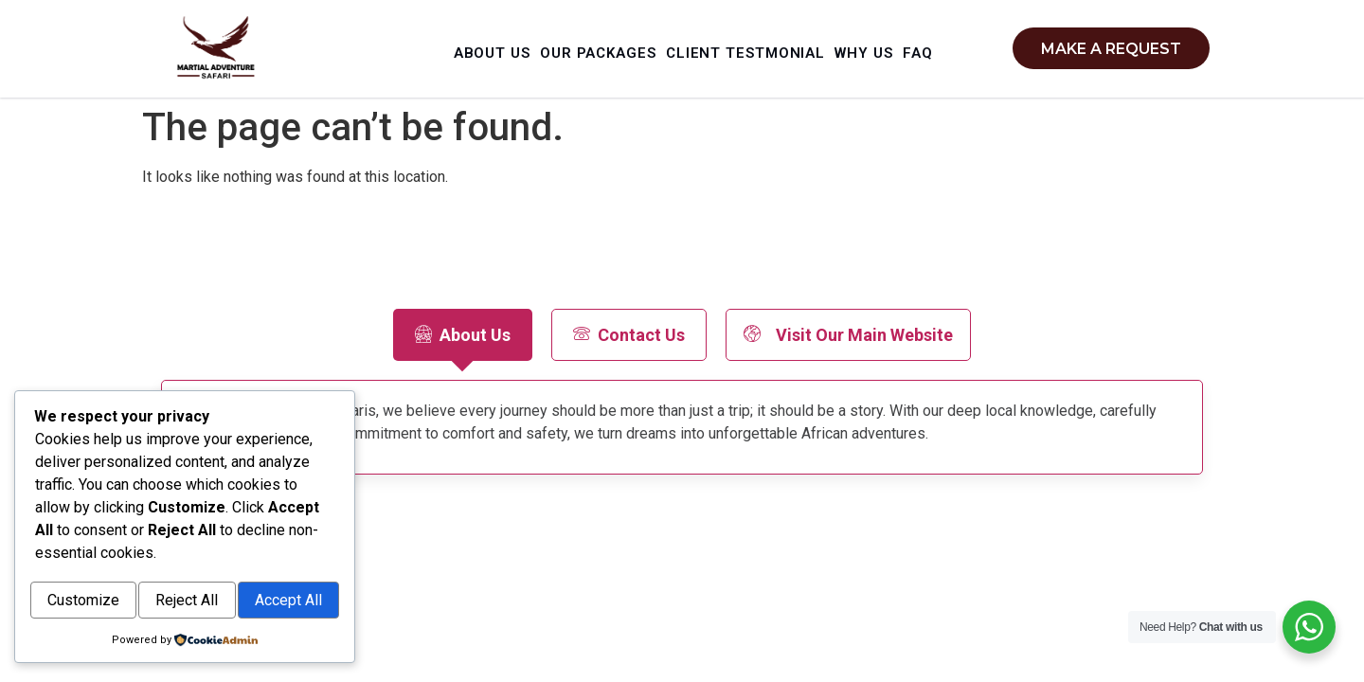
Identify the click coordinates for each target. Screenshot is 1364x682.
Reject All (265, 561)
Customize (110, 561)
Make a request (1111, 49)
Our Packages (627, 46)
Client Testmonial (786, 46)
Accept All (185, 602)
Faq (708, 72)
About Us (508, 46)
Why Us (917, 46)
